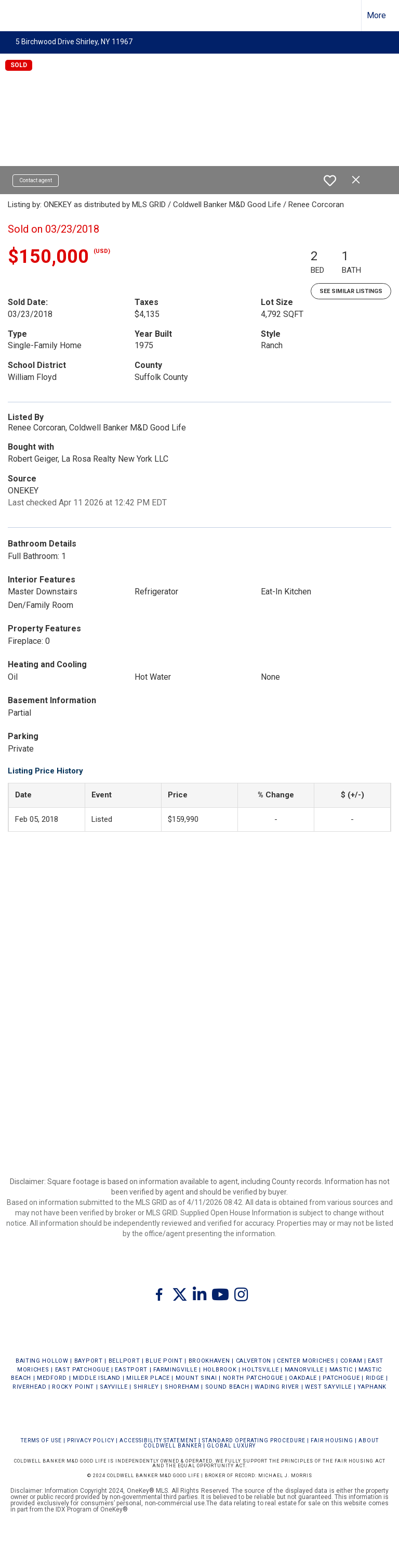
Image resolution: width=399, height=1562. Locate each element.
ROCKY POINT (73, 1386)
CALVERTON (253, 1360)
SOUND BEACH (227, 1386)
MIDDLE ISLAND (97, 1378)
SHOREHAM (182, 1386)
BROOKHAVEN (209, 1360)
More (376, 15)
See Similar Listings (351, 291)
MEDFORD (52, 1378)
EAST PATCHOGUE (82, 1369)
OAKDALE (303, 1378)
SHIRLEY (146, 1386)
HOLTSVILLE (260, 1369)
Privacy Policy (90, 1440)
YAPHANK (372, 1386)
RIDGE (375, 1378)
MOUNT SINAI (196, 1378)
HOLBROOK (220, 1369)
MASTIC (341, 1369)
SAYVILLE (114, 1386)
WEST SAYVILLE (328, 1386)
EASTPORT (131, 1369)
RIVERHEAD (29, 1386)
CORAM (351, 1360)
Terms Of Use (41, 1440)
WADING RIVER (277, 1386)
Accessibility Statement (158, 1440)
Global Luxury (231, 1446)
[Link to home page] (13, 15)
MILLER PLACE (147, 1378)
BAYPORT (88, 1360)
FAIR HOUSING (332, 1440)
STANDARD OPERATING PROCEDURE (253, 1440)
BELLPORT (124, 1360)
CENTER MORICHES (306, 1360)
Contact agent (35, 180)
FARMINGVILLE (175, 1369)
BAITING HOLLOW (42, 1360)
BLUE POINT (163, 1360)
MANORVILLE (304, 1369)
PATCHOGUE (341, 1378)
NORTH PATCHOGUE (253, 1378)
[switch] (330, 180)
